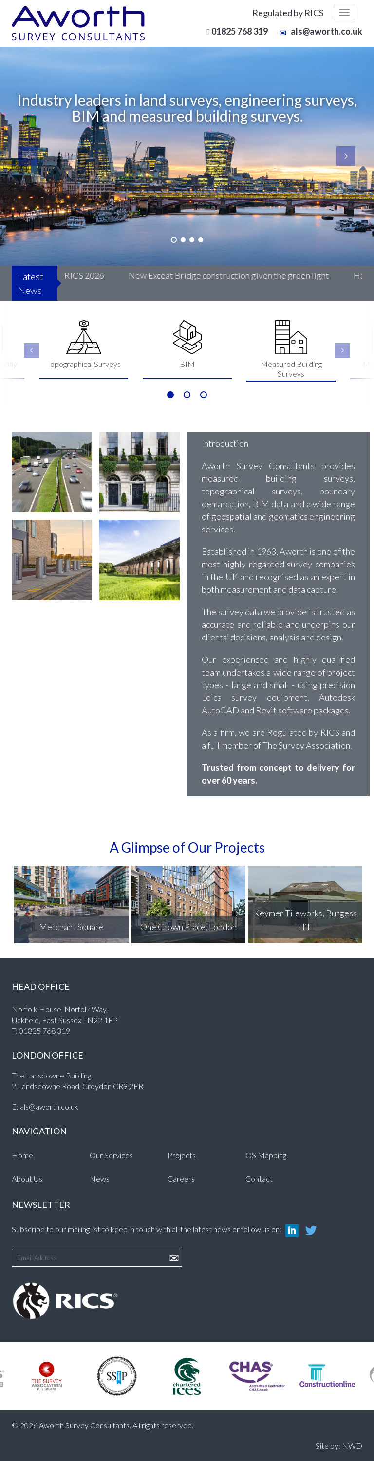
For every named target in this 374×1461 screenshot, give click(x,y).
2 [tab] (187, 394)
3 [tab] (203, 394)
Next (342, 350)
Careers (181, 1178)
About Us (27, 1178)
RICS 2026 (87, 275)
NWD (352, 1445)
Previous (31, 350)
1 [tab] (170, 394)
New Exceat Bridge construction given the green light (231, 275)
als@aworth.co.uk (320, 31)
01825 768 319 (44, 1030)
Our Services (111, 1155)
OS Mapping (265, 1155)
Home (22, 1155)
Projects (182, 1155)
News (100, 1178)
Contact (259, 1178)
